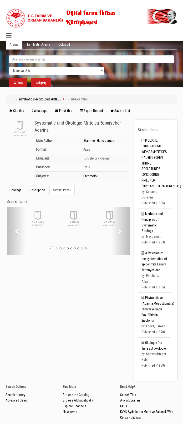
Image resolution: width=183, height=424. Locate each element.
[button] (16, 231)
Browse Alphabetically (78, 400)
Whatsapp (39, 111)
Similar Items (62, 190)
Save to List (120, 111)
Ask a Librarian (130, 400)
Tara (18, 83)
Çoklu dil (64, 44)
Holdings (15, 190)
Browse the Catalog (76, 395)
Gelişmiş (41, 83)
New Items (70, 412)
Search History (15, 395)
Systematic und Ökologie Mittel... (40, 99)
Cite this (16, 111)
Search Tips (128, 395)
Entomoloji (90, 176)
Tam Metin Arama (38, 44)
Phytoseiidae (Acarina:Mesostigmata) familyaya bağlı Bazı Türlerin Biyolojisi (158, 309)
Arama (14, 44)
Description (37, 190)
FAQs (123, 406)
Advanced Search (17, 400)
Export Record (91, 111)
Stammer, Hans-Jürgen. (99, 141)
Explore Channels (74, 406)
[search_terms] (91, 59)
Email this (63, 111)
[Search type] (56, 71)
